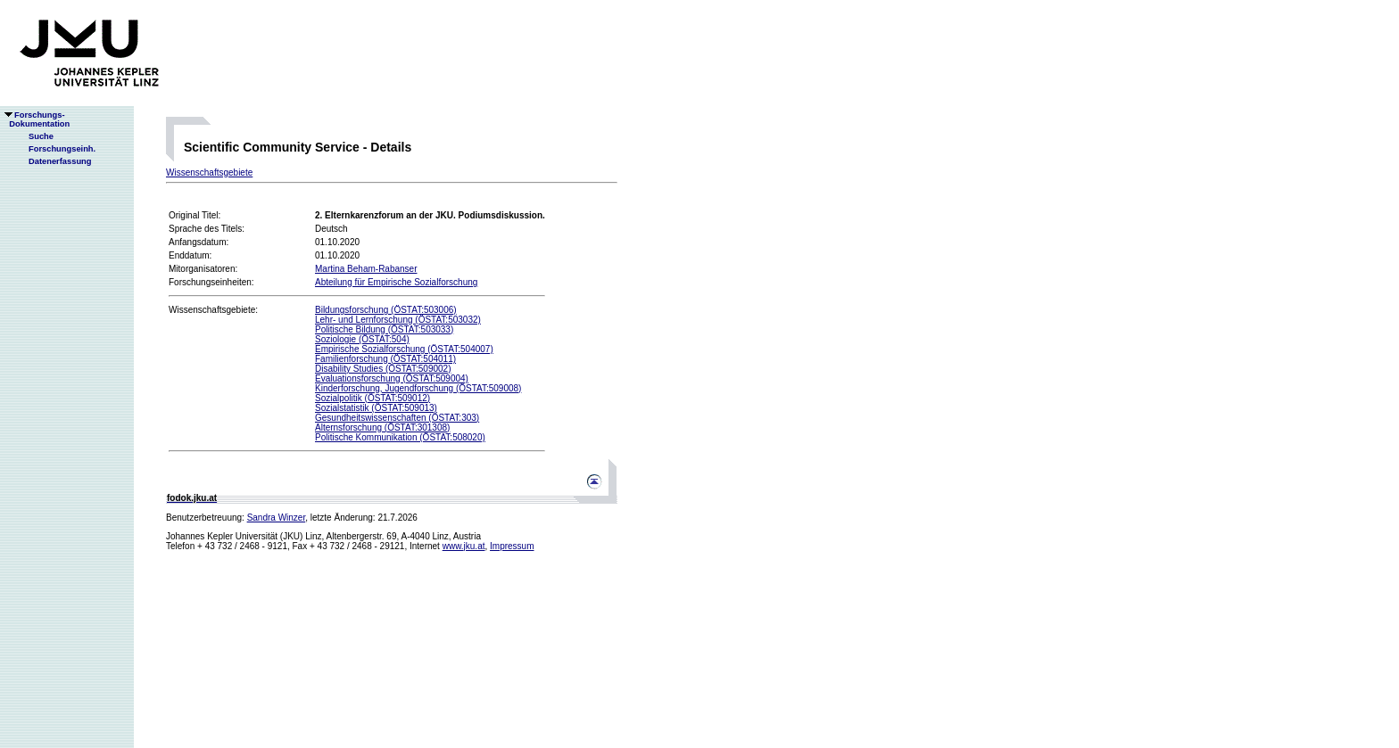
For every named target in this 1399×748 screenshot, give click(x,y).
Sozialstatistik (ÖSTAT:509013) (376, 408)
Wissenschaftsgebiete (209, 172)
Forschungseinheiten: (211, 282)
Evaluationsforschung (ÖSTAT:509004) (391, 378)
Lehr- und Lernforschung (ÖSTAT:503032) (398, 320)
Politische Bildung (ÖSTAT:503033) (384, 329)
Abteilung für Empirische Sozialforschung (396, 282)
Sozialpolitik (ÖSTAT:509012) (372, 398)
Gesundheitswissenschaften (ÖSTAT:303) (397, 418)
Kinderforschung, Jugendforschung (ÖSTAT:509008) (418, 388)
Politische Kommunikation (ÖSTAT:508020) (400, 437)
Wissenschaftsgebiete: (213, 310)
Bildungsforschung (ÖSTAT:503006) (386, 310)
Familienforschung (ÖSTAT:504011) (385, 359)
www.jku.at (464, 546)
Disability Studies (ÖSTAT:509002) (383, 369)
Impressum (512, 546)
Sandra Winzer (276, 517)
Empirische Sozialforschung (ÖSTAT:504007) (404, 349)
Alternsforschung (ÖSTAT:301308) (382, 427)
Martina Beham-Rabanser (366, 269)
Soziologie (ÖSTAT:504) (362, 339)
